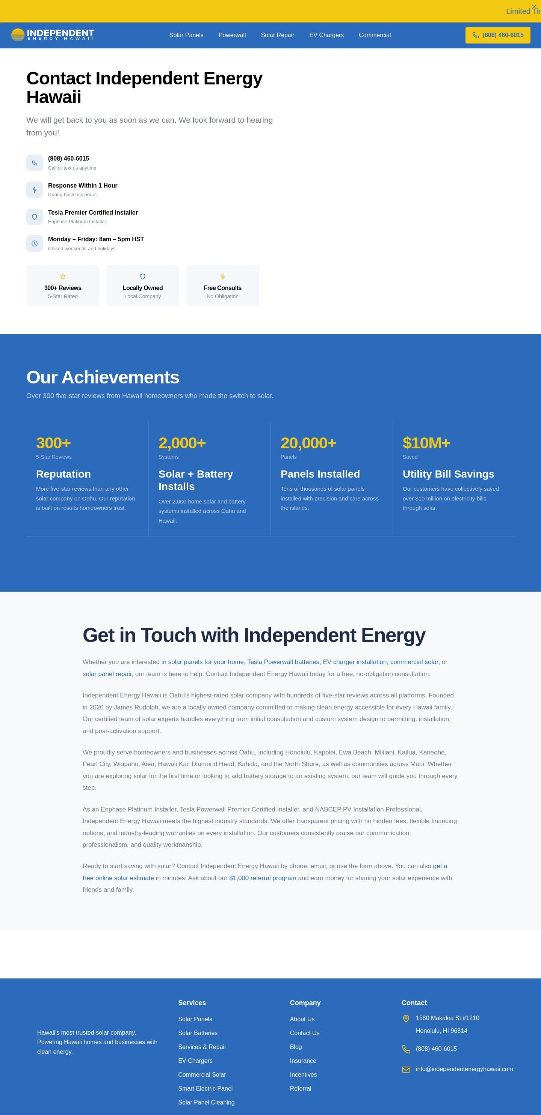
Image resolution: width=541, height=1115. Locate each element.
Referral (300, 1088)
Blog (296, 1047)
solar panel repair (107, 674)
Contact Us (305, 1033)
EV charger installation (355, 662)
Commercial (375, 35)
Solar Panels (186, 35)
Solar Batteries (198, 1033)
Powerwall (232, 35)
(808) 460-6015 (436, 1049)
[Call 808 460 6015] (497, 35)
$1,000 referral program (262, 878)
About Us (302, 1019)
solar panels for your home (206, 662)
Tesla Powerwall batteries (283, 662)
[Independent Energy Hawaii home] (53, 35)
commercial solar (414, 662)
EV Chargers (327, 35)
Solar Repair (278, 35)
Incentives (303, 1074)
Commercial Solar (202, 1074)
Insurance (303, 1061)
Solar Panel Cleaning (206, 1102)
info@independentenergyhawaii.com (464, 1069)
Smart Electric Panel (205, 1088)
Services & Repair (202, 1047)
